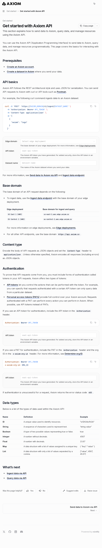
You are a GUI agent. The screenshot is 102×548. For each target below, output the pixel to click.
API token (9, 151)
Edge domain (11, 141)
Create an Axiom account (20, 66)
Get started (7, 21)
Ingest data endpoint (73, 175)
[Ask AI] (95, 106)
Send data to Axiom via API (44, 175)
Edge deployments (87, 146)
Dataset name (11, 163)
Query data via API (16, 478)
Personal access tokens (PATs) (23, 297)
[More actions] (98, 4)
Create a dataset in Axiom (20, 71)
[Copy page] (86, 26)
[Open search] (89, 4)
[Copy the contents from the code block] (91, 106)
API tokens (12, 284)
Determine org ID (73, 353)
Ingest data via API (16, 473)
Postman (61, 91)
